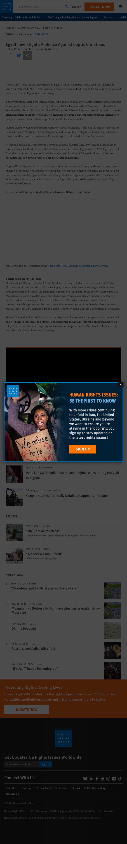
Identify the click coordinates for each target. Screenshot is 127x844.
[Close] (120, 384)
